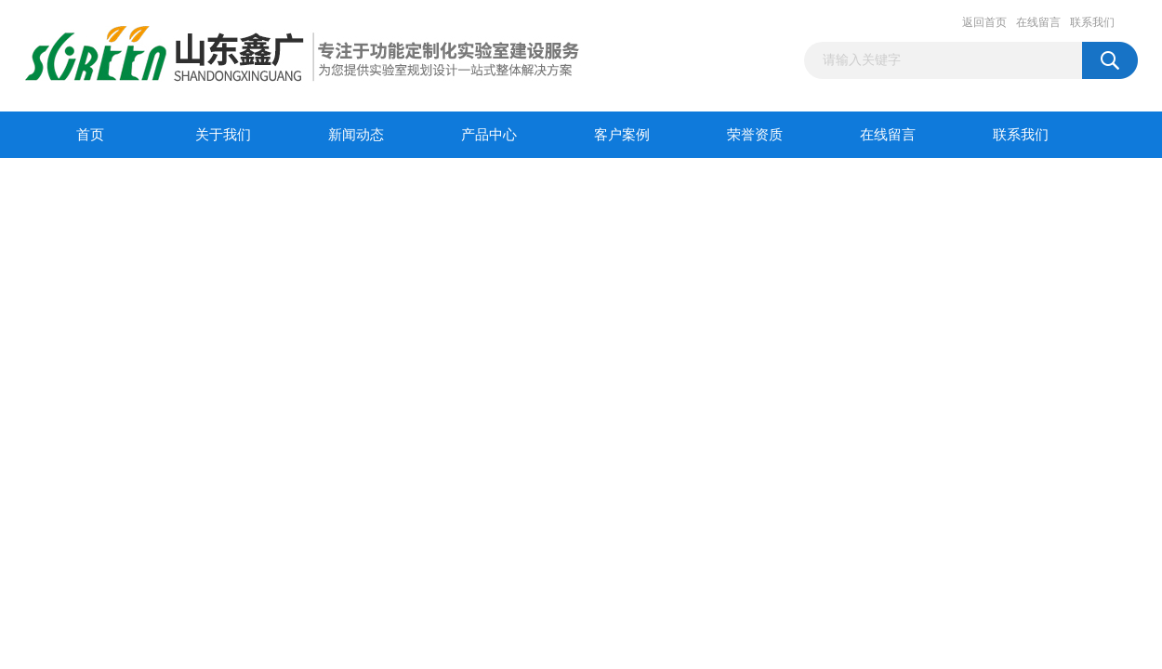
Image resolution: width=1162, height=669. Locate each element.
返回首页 (984, 22)
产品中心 (489, 134)
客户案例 (622, 134)
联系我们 (1092, 22)
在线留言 (1038, 22)
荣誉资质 (755, 134)
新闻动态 (356, 134)
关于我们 (223, 134)
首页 (90, 134)
